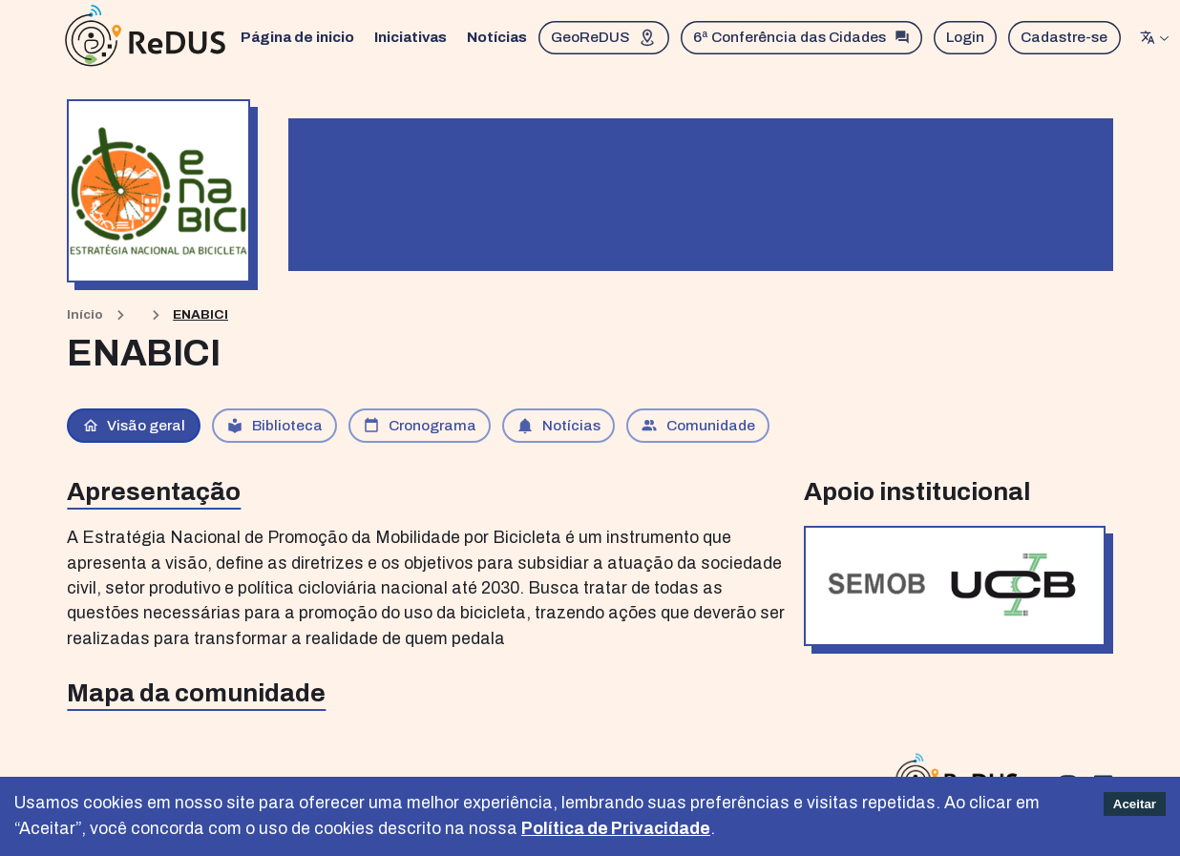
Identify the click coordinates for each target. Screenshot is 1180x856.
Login (969, 38)
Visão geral (134, 425)
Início (85, 314)
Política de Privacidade (615, 829)
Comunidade (698, 425)
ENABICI (200, 314)
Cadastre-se (1067, 38)
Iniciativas (413, 38)
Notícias (500, 38)
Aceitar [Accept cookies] (1134, 804)
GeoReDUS (607, 38)
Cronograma (419, 425)
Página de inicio (300, 38)
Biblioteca (274, 425)
